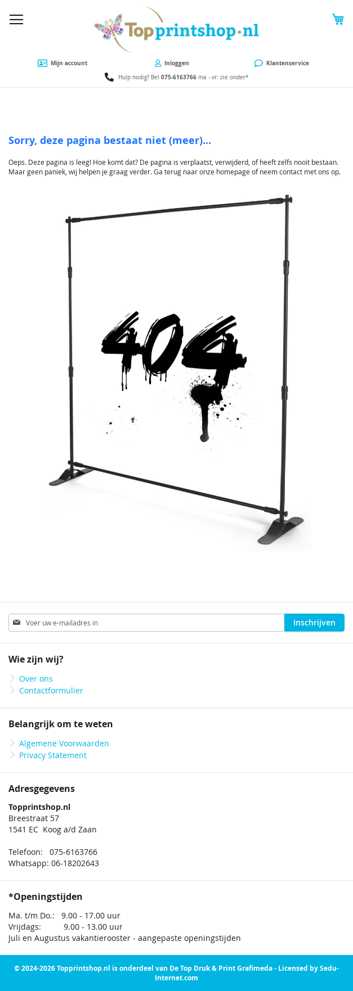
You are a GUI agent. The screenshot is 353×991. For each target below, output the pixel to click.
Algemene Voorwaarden (64, 743)
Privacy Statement (53, 755)
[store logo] (176, 29)
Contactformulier (51, 690)
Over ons (36, 678)
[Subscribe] (314, 623)
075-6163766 (178, 77)
